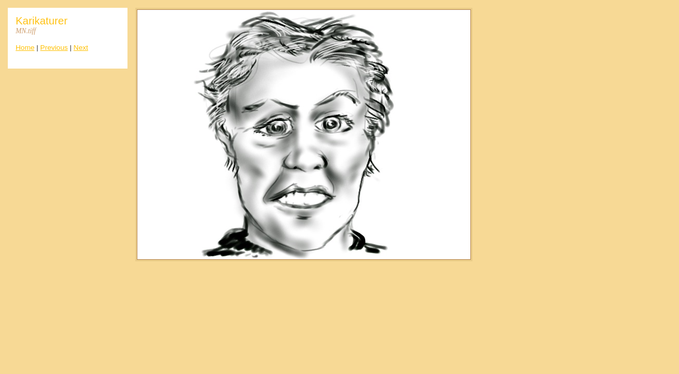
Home (25, 47)
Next (80, 47)
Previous (54, 47)
